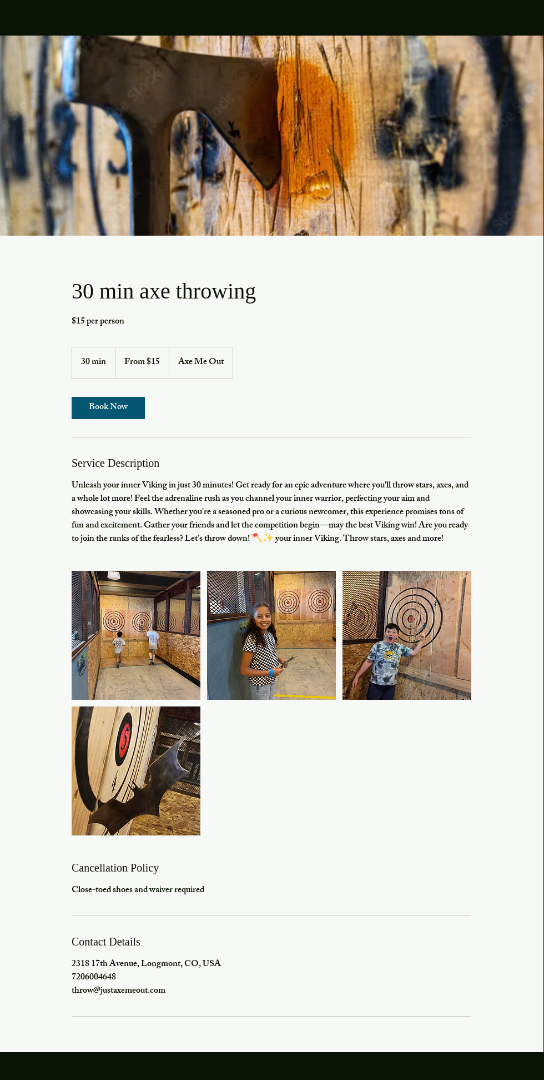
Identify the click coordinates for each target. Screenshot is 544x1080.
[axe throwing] (136, 635)
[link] (108, 408)
